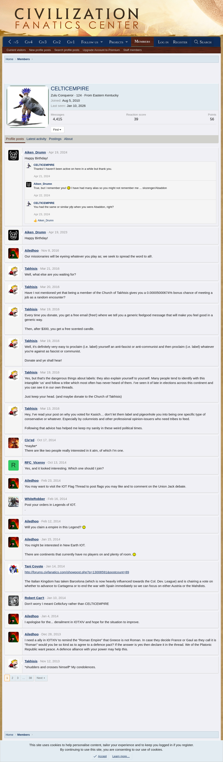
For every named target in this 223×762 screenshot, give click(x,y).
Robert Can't (34, 598)
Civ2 (57, 42)
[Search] (202, 42)
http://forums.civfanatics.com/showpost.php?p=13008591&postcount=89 (77, 572)
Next (40, 678)
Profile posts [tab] (15, 139)
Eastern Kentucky (106, 95)
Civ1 (71, 42)
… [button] (23, 678)
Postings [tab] (55, 139)
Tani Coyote (34, 566)
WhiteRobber (35, 499)
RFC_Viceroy (35, 462)
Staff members (132, 50)
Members (142, 41)
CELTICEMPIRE (44, 165)
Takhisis (31, 268)
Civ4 (28, 42)
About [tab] (68, 139)
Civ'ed (29, 440)
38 (30, 678)
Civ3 (43, 42)
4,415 (57, 119)
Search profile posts (66, 50)
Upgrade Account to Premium (101, 50)
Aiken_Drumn (35, 152)
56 (212, 119)
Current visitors (16, 50)
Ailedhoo (32, 250)
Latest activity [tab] (36, 139)
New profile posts (40, 50)
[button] (92, 42)
